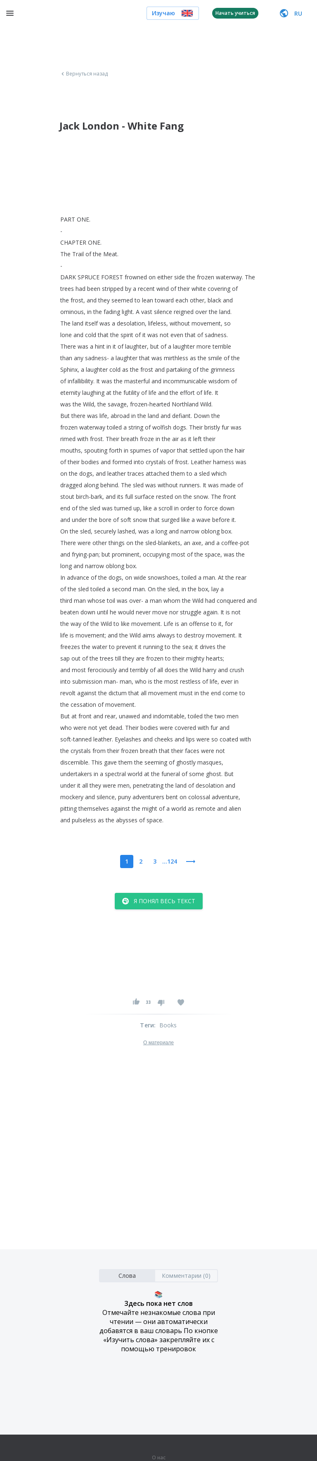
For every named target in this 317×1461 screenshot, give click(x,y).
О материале (158, 1043)
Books (168, 1025)
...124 (169, 861)
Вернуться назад (83, 73)
